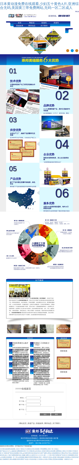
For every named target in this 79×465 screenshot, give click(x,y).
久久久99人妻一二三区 (44, 455)
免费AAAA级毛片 (31, 455)
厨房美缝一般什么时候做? (41, 364)
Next (77, 39)
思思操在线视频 (57, 459)
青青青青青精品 (33, 457)
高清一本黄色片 (43, 457)
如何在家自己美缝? (19, 370)
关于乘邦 (44, 26)
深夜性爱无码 (28, 453)
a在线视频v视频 (22, 457)
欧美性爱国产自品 (22, 459)
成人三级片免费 (10, 455)
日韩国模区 (70, 455)
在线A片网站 (48, 459)
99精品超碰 (59, 457)
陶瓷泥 (31, 23)
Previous (2, 39)
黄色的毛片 (36, 453)
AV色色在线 (32, 459)
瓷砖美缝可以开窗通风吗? (41, 351)
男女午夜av (68, 453)
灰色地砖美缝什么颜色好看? (20, 351)
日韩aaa (21, 453)
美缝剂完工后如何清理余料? (20, 364)
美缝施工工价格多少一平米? (41, 344)
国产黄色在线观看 (12, 453)
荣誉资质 (63, 351)
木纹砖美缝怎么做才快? (20, 344)
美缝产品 (31, 423)
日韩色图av (67, 457)
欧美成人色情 (40, 451)
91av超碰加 (12, 451)
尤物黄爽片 (5, 459)
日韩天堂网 (55, 455)
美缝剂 (56, 23)
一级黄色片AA (67, 459)
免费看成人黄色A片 (62, 451)
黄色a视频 (13, 459)
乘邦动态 (31, 26)
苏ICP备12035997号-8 (42, 443)
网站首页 (22, 423)
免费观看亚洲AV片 (22, 451)
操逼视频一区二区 (11, 457)
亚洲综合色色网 (50, 451)
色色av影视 (52, 457)
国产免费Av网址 (46, 453)
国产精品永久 (4, 451)
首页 (19, 23)
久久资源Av (39, 459)
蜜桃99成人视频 (20, 455)
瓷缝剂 (44, 23)
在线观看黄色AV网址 (58, 453)
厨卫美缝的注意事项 (20, 356)
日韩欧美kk (32, 451)
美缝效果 (19, 26)
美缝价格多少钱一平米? (41, 371)
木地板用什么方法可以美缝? (41, 357)
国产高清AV (63, 455)
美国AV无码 (72, 451)
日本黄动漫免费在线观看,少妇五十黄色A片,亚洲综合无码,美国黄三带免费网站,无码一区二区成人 (39, 6)
